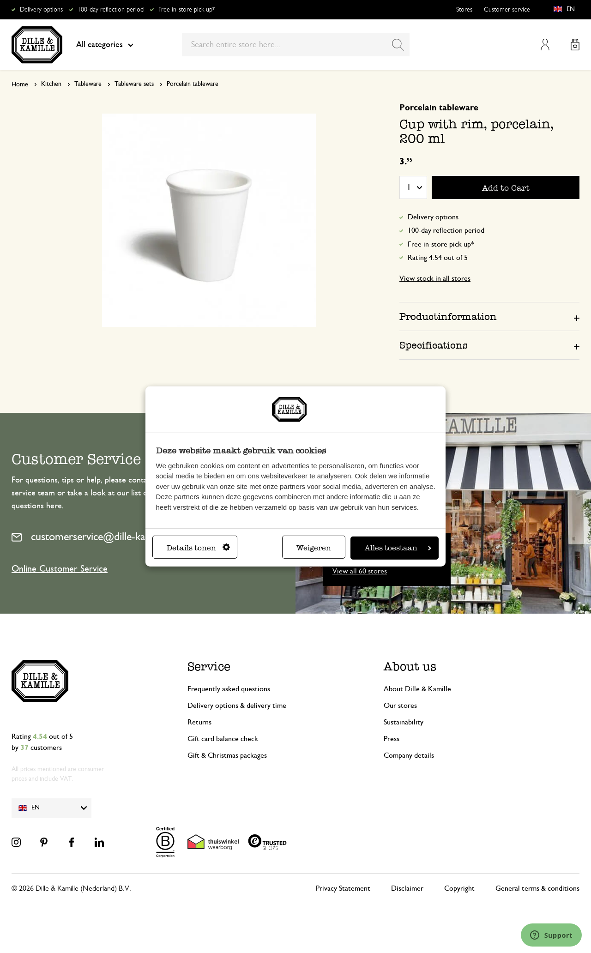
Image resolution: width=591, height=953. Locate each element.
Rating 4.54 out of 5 (438, 257)
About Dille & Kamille (417, 689)
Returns (199, 722)
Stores (464, 9)
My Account (545, 44)
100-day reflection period (111, 9)
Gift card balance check (222, 738)
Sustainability (403, 722)
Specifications (433, 345)
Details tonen (198, 547)
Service (208, 666)
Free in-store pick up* (186, 9)
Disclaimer (407, 888)
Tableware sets (134, 84)
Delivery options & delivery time (236, 705)
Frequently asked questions (228, 689)
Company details (409, 755)
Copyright (459, 888)
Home (20, 84)
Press (391, 738)
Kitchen (51, 84)
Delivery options (41, 9)
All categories (104, 45)
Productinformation (448, 316)
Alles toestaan (398, 547)
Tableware (88, 84)
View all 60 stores (359, 571)
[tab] (489, 316)
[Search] (398, 44)
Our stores (400, 705)
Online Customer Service (60, 568)
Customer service (507, 9)
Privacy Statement (343, 888)
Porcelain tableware (192, 84)
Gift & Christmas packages (227, 755)
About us (410, 666)
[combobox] (296, 44)
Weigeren (313, 547)
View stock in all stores (434, 278)
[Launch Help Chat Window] (551, 935)
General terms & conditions (537, 888)
